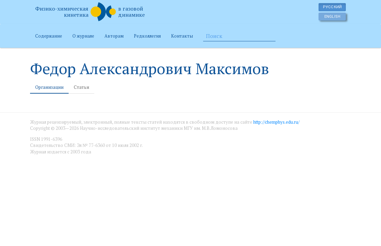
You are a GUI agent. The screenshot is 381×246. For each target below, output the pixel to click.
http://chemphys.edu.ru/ (276, 122)
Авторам (114, 36)
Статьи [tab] (81, 87)
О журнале (83, 36)
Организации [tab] (49, 87)
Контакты (182, 36)
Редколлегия (147, 36)
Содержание (48, 36)
